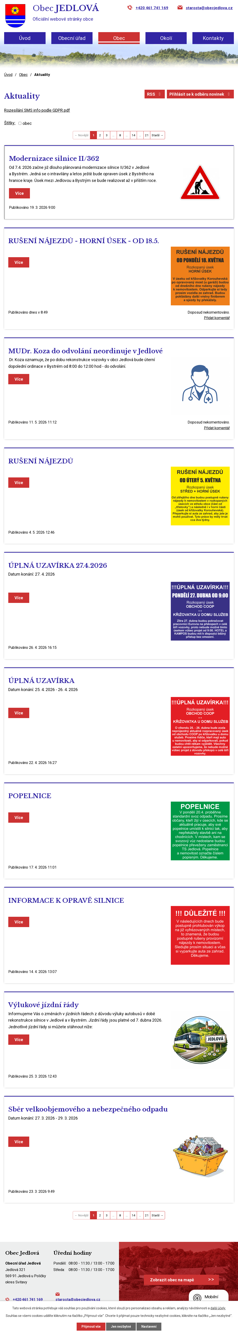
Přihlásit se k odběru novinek (200, 94)
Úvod (25, 38)
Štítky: (9, 122)
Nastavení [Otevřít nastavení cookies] (149, 1326)
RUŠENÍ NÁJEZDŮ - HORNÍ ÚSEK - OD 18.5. (83, 241)
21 (147, 135)
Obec (119, 38)
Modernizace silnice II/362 (54, 158)
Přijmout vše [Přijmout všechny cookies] (91, 1326)
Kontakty (213, 38)
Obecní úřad (72, 38)
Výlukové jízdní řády (43, 1005)
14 (133, 135)
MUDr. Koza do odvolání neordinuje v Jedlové (85, 351)
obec (27, 123)
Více (19, 193)
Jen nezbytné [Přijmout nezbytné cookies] (121, 1326)
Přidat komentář (217, 318)
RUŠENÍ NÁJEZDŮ (40, 461)
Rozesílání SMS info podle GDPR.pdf (37, 110)
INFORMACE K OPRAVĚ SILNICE (66, 900)
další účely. (218, 1308)
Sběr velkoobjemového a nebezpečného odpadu (88, 1109)
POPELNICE (29, 796)
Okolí (166, 38)
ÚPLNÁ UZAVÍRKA (41, 681)
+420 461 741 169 (152, 8)
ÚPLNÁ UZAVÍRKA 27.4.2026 (57, 565)
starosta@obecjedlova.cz (209, 8)
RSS (155, 94)
